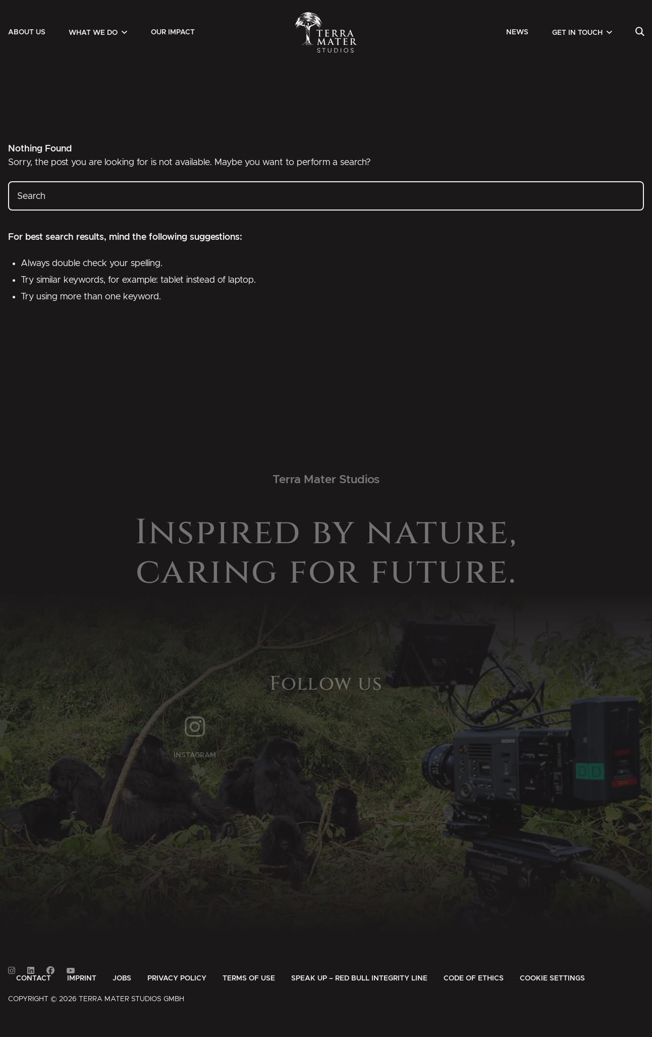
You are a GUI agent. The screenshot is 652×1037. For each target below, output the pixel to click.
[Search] (639, 32)
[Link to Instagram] (11, 970)
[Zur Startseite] (326, 32)
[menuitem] (26, 32)
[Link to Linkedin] (30, 970)
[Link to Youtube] (71, 970)
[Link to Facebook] (50, 970)
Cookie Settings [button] (552, 978)
